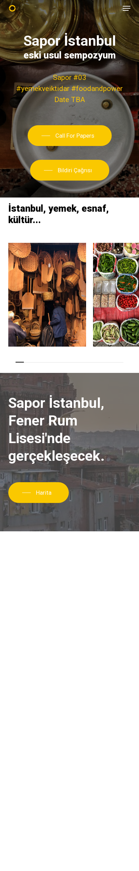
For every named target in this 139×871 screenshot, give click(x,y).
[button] (126, 8)
